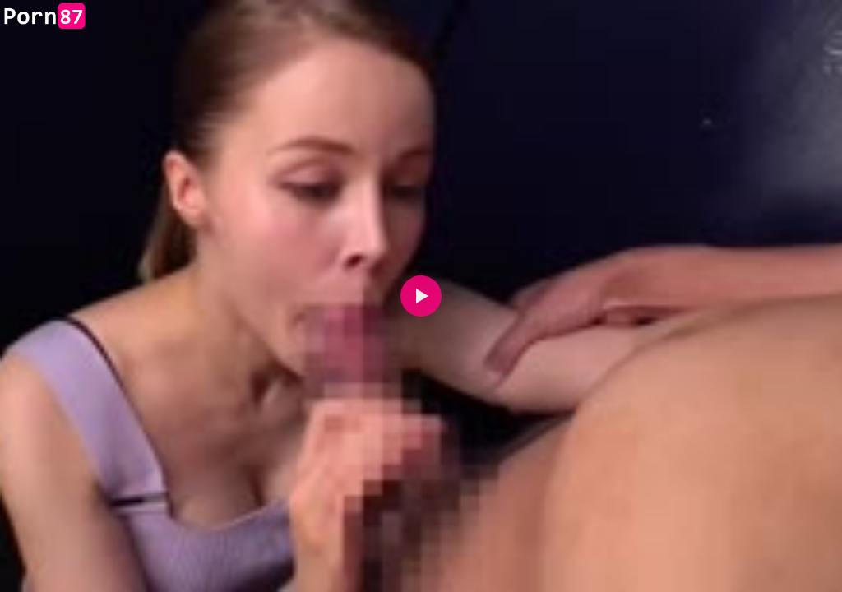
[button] (421, 296)
